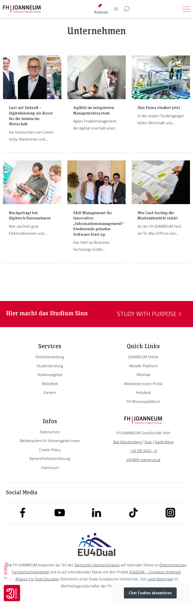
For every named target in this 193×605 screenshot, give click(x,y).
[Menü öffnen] (186, 9)
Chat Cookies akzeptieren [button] (150, 592)
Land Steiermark (160, 579)
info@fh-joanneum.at (143, 459)
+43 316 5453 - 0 (143, 450)
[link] (49, 356)
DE (116, 9)
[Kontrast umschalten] (101, 9)
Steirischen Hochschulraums (97, 565)
